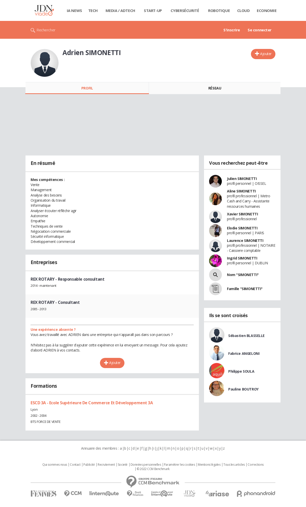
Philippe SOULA (241, 371)
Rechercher (46, 29)
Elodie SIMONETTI (242, 228)
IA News (74, 10)
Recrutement (106, 464)
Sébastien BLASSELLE (246, 335)
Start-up (153, 10)
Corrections (255, 464)
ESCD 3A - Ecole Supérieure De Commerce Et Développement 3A (92, 403)
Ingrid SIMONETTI (242, 258)
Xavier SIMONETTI (242, 214)
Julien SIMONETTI (242, 178)
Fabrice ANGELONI (243, 353)
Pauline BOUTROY (243, 389)
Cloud (243, 10)
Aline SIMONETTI (241, 191)
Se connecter (260, 29)
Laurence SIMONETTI (245, 240)
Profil (87, 88)
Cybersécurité (185, 10)
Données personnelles (146, 464)
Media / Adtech (120, 10)
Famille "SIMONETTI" (245, 288)
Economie (267, 10)
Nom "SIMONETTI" (243, 274)
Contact (75, 464)
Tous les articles (234, 464)
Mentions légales (209, 464)
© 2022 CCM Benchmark (153, 469)
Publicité (89, 464)
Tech (93, 10)
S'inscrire (231, 29)
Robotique (219, 10)
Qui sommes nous (54, 464)
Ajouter (266, 53)
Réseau (214, 88)
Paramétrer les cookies (179, 464)
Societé (123, 464)
